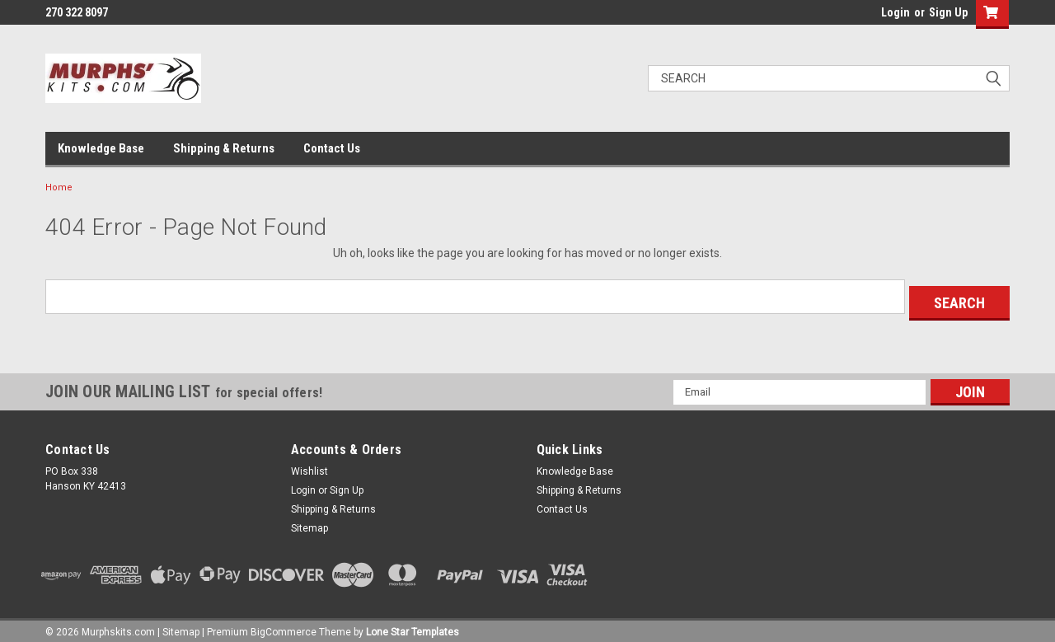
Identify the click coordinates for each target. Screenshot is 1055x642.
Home (59, 187)
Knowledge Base (101, 148)
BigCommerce (283, 625)
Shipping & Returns (223, 148)
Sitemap (309, 521)
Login (895, 12)
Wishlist (309, 465)
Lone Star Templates (412, 625)
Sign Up (948, 12)
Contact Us (331, 148)
